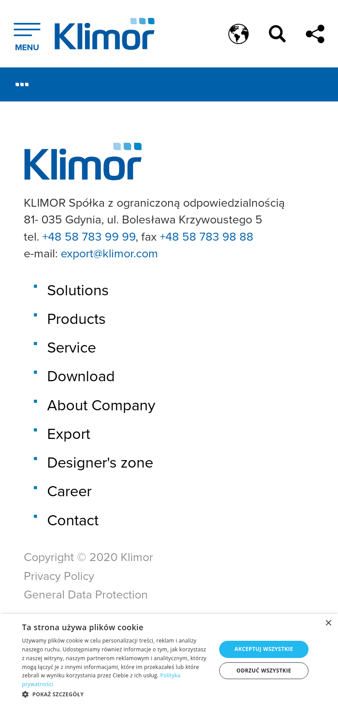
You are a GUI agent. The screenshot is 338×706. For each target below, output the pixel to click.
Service (71, 347)
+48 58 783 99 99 (89, 236)
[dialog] (169, 660)
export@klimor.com (109, 253)
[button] (116, 694)
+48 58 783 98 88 (207, 236)
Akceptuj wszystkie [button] (264, 649)
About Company (101, 404)
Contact (73, 520)
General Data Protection (86, 594)
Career (69, 491)
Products (76, 318)
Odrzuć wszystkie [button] (263, 670)
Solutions (78, 289)
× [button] (328, 623)
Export (68, 433)
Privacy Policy (59, 575)
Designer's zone (100, 462)
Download (81, 376)
